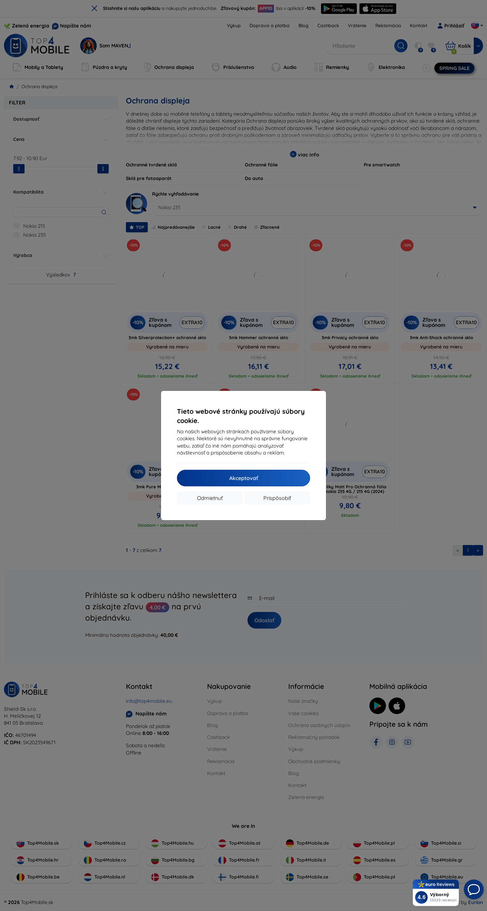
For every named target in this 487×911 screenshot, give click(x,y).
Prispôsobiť (277, 498)
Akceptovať (243, 478)
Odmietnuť (210, 498)
